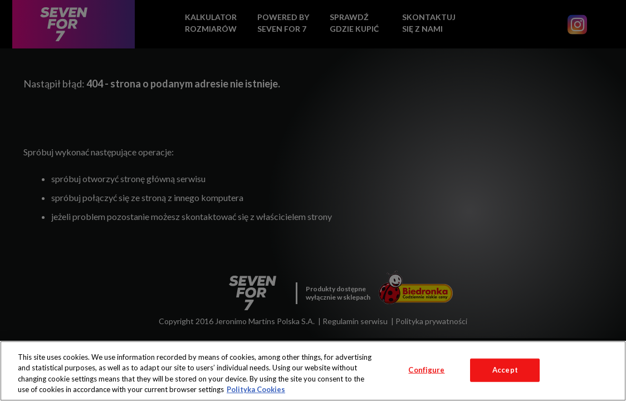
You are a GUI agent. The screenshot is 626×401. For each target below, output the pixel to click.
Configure (426, 369)
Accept (505, 369)
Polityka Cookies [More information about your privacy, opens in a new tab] (256, 389)
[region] (313, 371)
